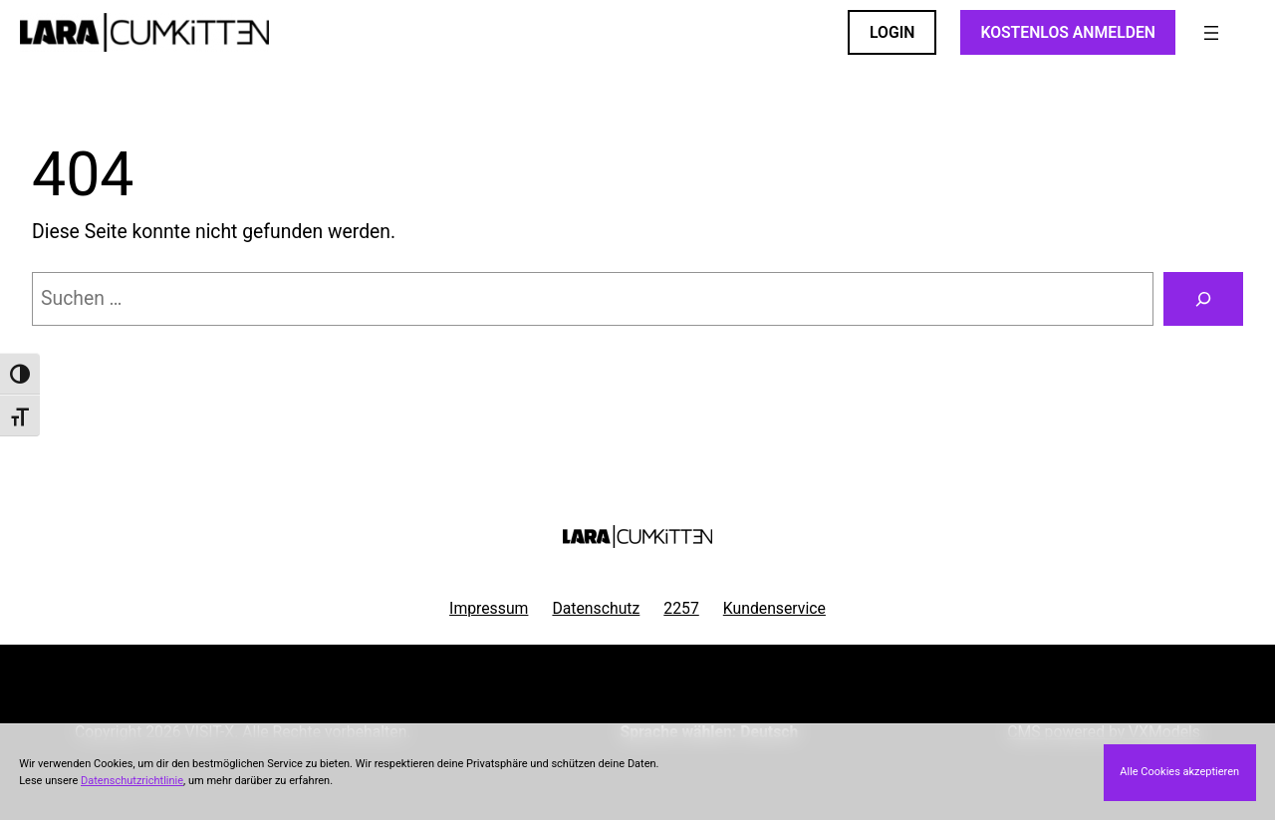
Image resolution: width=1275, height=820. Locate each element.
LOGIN (892, 32)
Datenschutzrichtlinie (132, 780)
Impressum (488, 608)
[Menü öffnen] (1211, 33)
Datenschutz (595, 608)
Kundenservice (774, 608)
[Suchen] (1203, 299)
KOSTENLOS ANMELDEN (1067, 32)
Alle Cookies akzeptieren (1179, 771)
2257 (680, 608)
